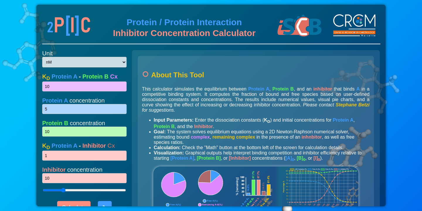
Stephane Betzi (353, 104)
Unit (47, 53)
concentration (73, 100)
